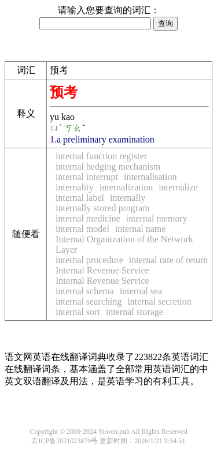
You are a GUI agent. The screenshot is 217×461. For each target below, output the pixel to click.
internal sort (78, 312)
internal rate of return (168, 260)
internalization (126, 187)
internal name (140, 229)
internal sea (141, 291)
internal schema (85, 291)
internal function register (101, 156)
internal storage (134, 312)
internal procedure (89, 260)
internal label (80, 198)
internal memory (156, 218)
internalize (178, 187)
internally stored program (103, 208)
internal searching (89, 301)
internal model (82, 229)
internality (75, 187)
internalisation (150, 177)
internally (127, 198)
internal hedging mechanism (108, 166)
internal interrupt (87, 177)
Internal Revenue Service (102, 270)
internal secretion (159, 301)
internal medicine (88, 218)
